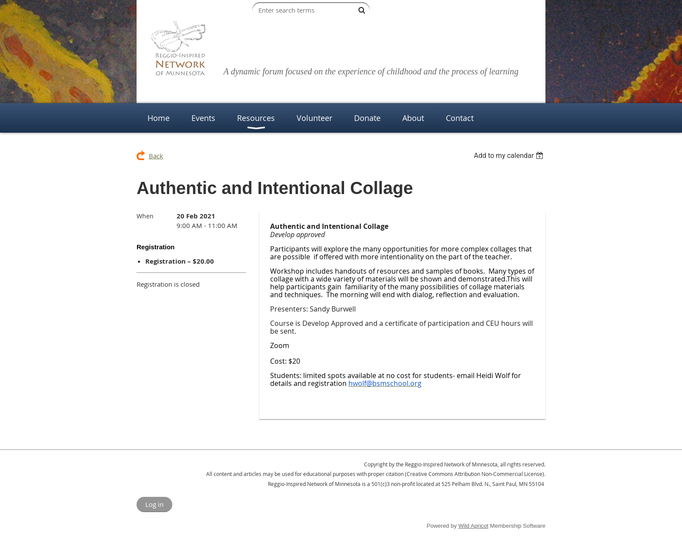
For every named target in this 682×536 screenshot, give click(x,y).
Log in (154, 504)
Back (156, 155)
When (145, 216)
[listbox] (509, 155)
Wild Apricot (473, 526)
